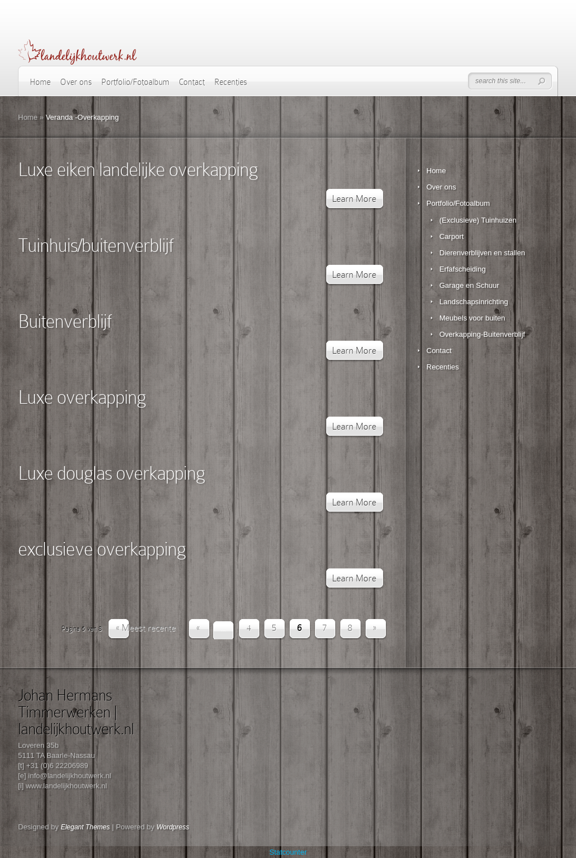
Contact (192, 82)
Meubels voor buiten (472, 318)
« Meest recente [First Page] (146, 627)
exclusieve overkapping (102, 549)
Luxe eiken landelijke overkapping (138, 169)
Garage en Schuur (469, 285)
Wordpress (172, 827)
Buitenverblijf (64, 321)
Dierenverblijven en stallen (482, 253)
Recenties (230, 82)
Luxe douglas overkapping (111, 473)
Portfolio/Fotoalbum (135, 82)
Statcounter (288, 852)
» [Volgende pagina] (374, 627)
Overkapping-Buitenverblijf (482, 334)
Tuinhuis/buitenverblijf (95, 245)
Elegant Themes (85, 827)
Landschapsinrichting (473, 301)
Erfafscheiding (462, 269)
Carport (451, 236)
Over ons (76, 82)
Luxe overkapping (82, 397)
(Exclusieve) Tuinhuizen (477, 220)
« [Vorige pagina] (198, 627)
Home (40, 82)
